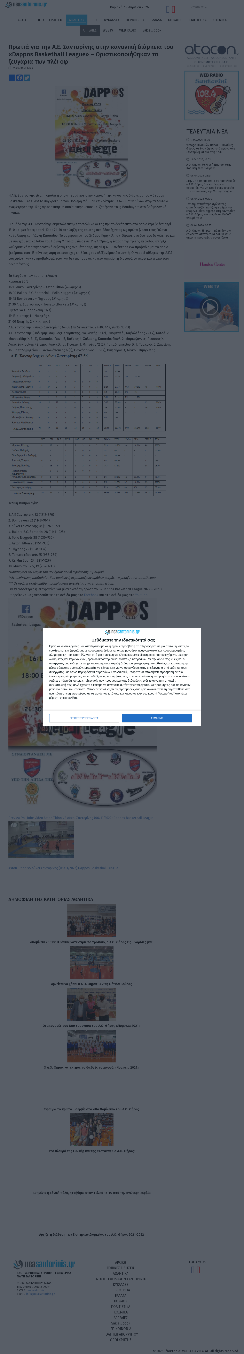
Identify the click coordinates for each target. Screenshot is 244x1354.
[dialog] (122, 677)
